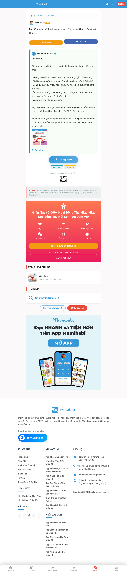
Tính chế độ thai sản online (56, 499)
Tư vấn (39, 16)
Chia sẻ (81, 41)
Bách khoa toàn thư (28, 482)
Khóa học (22, 474)
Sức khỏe (50, 16)
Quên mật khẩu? (63, 258)
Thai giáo (22, 461)
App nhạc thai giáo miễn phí (55, 477)
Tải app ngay (63, 159)
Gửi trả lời (38, 150)
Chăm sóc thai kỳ (26, 465)
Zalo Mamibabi (31, 437)
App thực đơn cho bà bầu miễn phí (56, 492)
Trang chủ (23, 457)
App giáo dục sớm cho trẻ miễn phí (57, 546)
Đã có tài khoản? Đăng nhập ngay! (63, 252)
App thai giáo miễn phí (57, 457)
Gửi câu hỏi (77, 308)
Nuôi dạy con (24, 469)
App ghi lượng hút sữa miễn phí (57, 539)
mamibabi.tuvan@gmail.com (91, 474)
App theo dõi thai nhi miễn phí (56, 507)
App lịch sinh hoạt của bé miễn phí (57, 531)
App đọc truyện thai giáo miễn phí (55, 485)
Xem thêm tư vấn (52, 308)
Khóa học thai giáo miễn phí (55, 463)
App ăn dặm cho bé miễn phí (55, 553)
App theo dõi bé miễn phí (56, 524)
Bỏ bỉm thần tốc (28, 500)
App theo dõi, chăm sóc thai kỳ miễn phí (57, 470)
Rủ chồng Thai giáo (29, 496)
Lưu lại (46, 42)
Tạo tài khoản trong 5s (63, 245)
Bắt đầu (121, 4)
